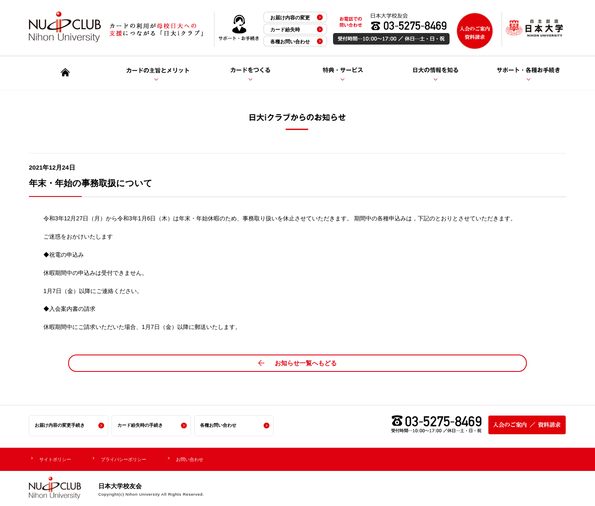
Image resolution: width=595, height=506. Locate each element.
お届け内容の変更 (290, 18)
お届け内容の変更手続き (62, 425)
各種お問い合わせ (290, 42)
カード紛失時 (285, 30)
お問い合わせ (214, 458)
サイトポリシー (59, 458)
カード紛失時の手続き (142, 425)
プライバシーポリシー (138, 458)
